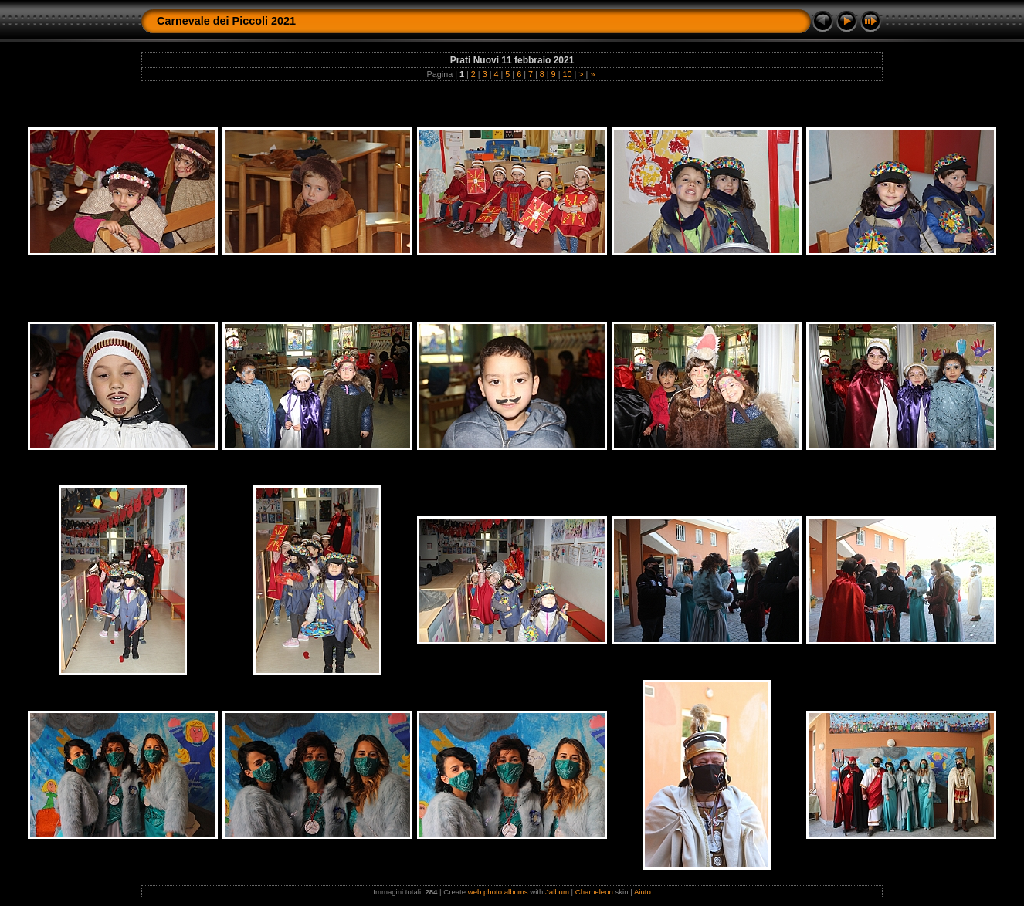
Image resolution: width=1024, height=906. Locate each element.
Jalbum (557, 891)
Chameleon (594, 891)
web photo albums (498, 891)
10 (567, 74)
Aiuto (642, 891)
